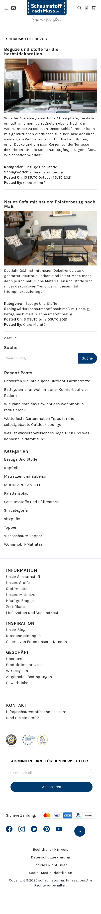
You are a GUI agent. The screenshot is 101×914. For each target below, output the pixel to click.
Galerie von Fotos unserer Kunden (36, 641)
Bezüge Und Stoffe (20, 459)
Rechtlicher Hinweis (50, 849)
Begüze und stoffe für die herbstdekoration (31, 52)
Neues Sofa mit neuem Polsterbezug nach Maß (50, 204)
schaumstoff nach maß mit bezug (59, 309)
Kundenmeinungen (23, 635)
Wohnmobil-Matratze (23, 544)
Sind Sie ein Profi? (22, 717)
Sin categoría (16, 510)
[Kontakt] (13, 8)
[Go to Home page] (47, 11)
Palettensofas (16, 493)
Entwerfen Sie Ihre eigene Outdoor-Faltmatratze (47, 381)
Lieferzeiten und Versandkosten (34, 612)
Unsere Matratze (20, 594)
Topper (10, 527)
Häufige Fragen (20, 600)
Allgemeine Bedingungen (29, 676)
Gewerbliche (17, 682)
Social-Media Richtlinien (50, 872)
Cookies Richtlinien (50, 865)
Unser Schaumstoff (23, 576)
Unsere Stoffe (18, 582)
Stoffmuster (17, 588)
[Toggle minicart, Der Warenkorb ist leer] (93, 8)
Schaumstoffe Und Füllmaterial (32, 501)
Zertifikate (15, 606)
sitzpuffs (12, 518)
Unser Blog (16, 629)
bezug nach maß (18, 314)
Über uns (14, 658)
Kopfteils (12, 467)
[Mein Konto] (86, 8)
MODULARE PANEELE (22, 484)
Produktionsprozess (24, 664)
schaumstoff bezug (46, 172)
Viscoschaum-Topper (23, 535)
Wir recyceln (17, 670)
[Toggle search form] (79, 8)
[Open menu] (6, 8)
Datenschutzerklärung (50, 857)
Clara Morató (34, 182)
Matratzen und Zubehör (25, 476)
